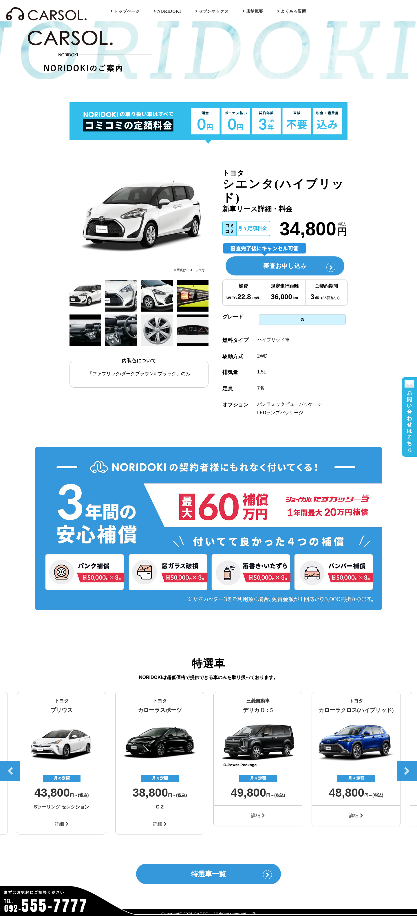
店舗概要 (252, 11)
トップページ (125, 11)
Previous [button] (10, 769)
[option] (139, 217)
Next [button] (407, 769)
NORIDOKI (167, 11)
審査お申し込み (297, 267)
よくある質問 (291, 11)
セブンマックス (212, 11)
